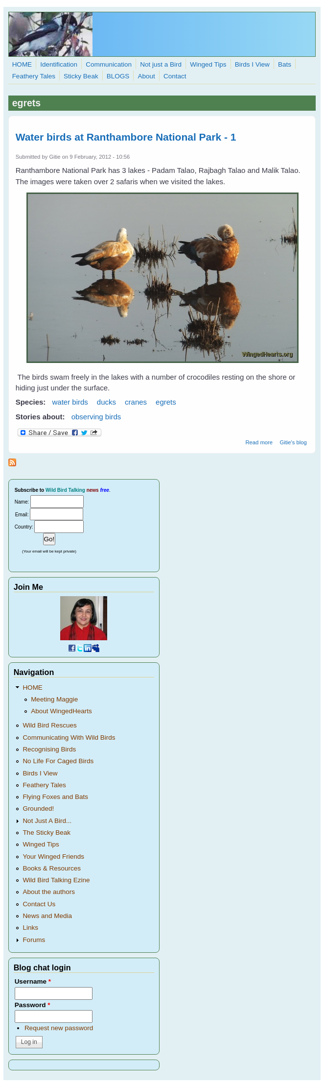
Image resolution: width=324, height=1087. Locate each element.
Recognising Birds (49, 749)
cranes (136, 402)
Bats (284, 64)
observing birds (96, 416)
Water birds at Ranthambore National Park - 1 (126, 137)
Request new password (58, 1028)
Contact (174, 76)
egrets (166, 402)
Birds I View (252, 64)
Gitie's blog (292, 442)
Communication (109, 64)
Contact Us (39, 904)
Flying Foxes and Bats (55, 796)
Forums (34, 939)
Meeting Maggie (54, 699)
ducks (106, 402)
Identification (58, 64)
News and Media (47, 915)
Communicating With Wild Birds (69, 737)
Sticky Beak (81, 76)
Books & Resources (52, 868)
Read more (259, 442)
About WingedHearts (61, 711)
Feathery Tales (33, 76)
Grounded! (38, 808)
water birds (70, 402)
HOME (22, 64)
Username (33, 981)
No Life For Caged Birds (58, 761)
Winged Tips (208, 64)
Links (30, 927)
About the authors (49, 891)
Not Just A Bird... (47, 820)
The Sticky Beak (46, 832)
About (146, 76)
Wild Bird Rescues (49, 725)
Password (32, 1005)
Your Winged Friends (53, 856)
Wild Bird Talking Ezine (56, 880)
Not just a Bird (161, 64)
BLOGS (118, 76)
